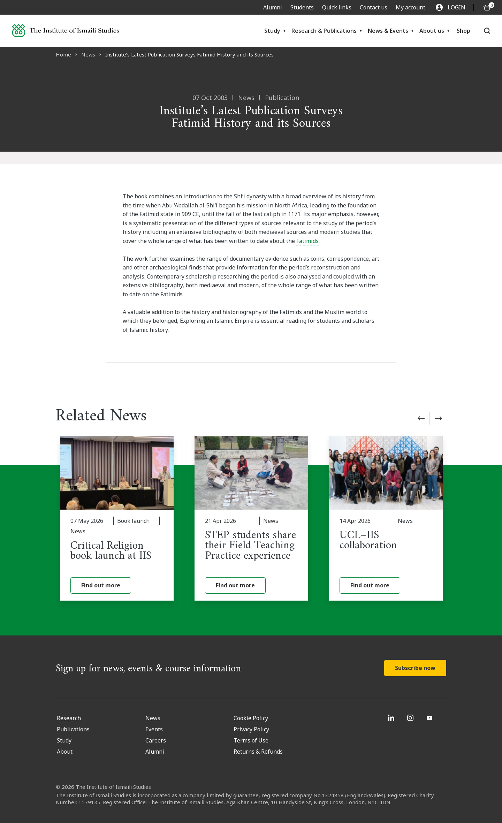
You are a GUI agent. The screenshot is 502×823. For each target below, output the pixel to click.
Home (63, 54)
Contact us (373, 7)
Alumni (272, 7)
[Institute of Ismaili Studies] (65, 30)
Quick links (336, 7)
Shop (463, 31)
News (88, 54)
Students (302, 7)
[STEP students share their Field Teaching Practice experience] (251, 518)
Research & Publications (324, 31)
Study (272, 31)
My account (410, 7)
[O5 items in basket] (487, 7)
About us (431, 31)
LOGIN (450, 7)
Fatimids (307, 241)
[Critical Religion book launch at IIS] (117, 518)
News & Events (388, 31)
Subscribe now (415, 668)
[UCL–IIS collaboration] (386, 518)
